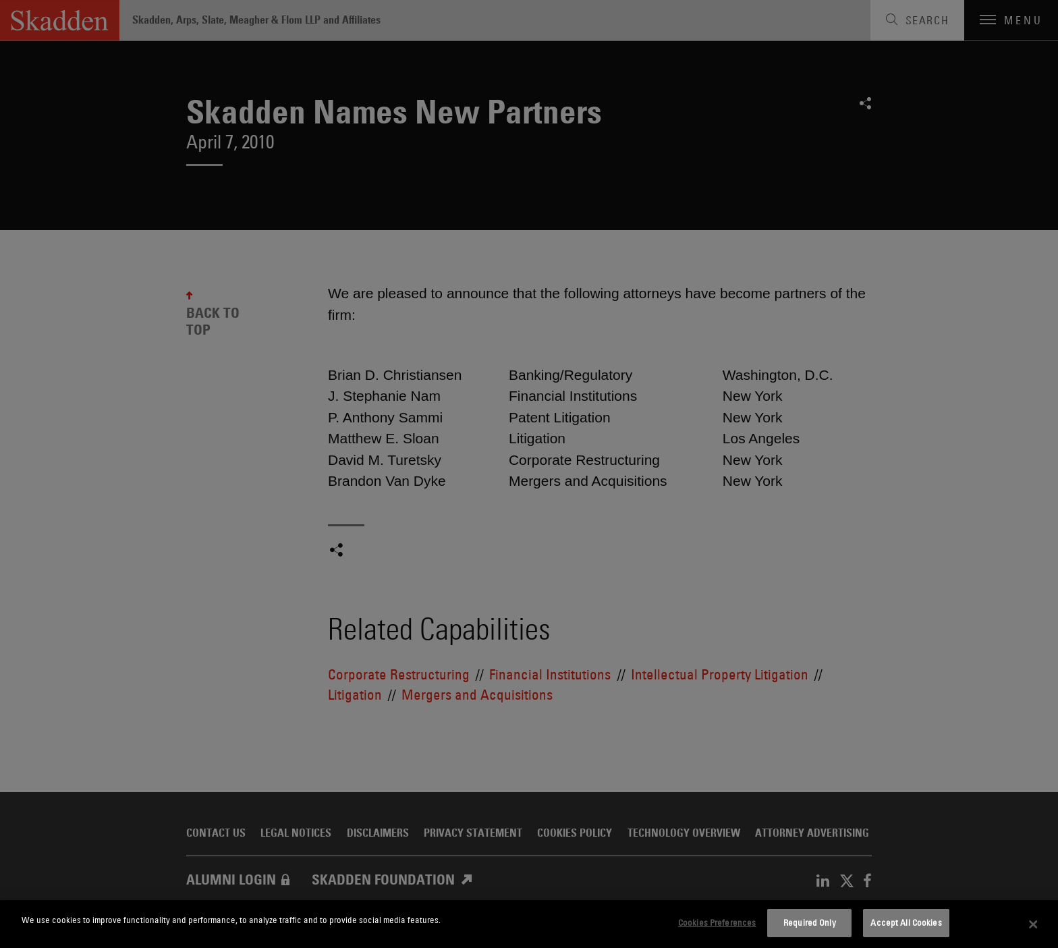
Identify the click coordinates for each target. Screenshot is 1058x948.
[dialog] (529, 924)
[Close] (1034, 924)
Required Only (809, 922)
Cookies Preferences (717, 922)
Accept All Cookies (905, 922)
